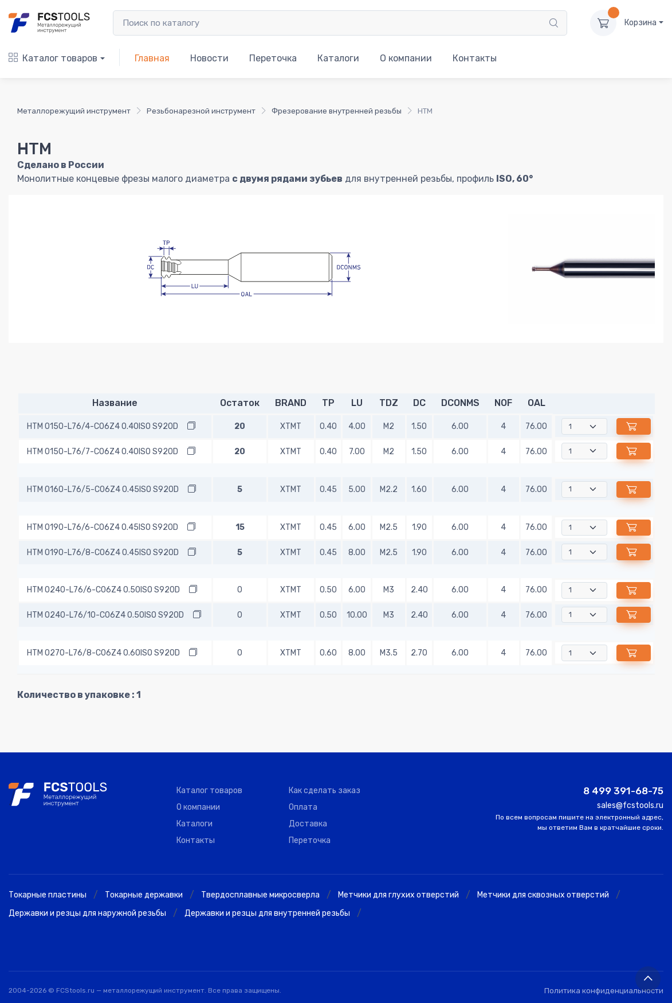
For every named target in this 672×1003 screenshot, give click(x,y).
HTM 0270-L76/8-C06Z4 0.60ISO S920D (103, 653)
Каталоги (338, 58)
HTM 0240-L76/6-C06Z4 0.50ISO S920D (103, 590)
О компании (406, 58)
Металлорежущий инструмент (74, 111)
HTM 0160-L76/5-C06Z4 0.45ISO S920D (103, 489)
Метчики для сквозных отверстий (543, 895)
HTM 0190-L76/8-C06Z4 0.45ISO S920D (103, 552)
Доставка (308, 824)
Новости (209, 58)
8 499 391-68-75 (623, 791)
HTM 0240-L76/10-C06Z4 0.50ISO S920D (105, 615)
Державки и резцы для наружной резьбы (87, 913)
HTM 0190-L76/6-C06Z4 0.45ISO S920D (102, 527)
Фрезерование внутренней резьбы (337, 111)
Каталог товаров (53, 58)
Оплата (303, 807)
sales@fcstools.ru (630, 805)
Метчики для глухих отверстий (398, 895)
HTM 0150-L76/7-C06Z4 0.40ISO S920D (102, 451)
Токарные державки (144, 895)
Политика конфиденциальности (603, 990)
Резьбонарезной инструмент (201, 111)
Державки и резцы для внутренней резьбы (267, 913)
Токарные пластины (48, 895)
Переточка (273, 58)
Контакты (475, 58)
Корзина (640, 23)
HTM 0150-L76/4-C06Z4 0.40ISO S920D (102, 426)
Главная (152, 58)
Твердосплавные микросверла (260, 895)
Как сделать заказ (324, 790)
